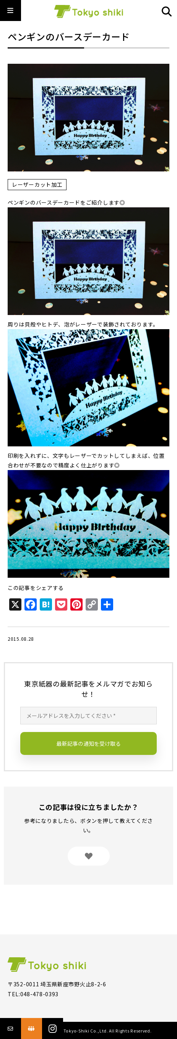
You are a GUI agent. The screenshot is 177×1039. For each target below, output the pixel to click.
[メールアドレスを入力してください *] (88, 715)
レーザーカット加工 (37, 184)
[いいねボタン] (88, 856)
